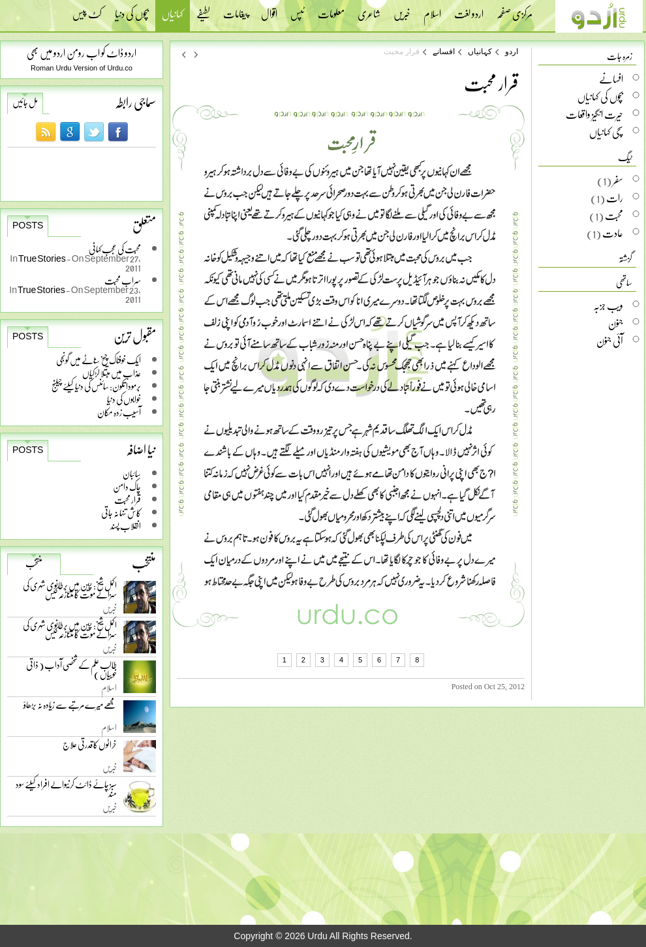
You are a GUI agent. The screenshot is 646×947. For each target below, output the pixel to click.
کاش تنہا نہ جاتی (121, 512)
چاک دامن (127, 486)
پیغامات (235, 10)
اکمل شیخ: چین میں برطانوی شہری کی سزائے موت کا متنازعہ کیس (70, 592)
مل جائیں (25, 102)
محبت (614, 215)
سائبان (132, 473)
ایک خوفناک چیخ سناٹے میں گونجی (98, 360)
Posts (27, 225)
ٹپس (297, 10)
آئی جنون (609, 341)
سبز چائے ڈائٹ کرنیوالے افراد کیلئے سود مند (66, 791)
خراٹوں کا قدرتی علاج (90, 747)
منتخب (33, 563)
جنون (615, 323)
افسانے (444, 51)
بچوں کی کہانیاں (600, 96)
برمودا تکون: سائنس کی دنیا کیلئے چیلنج (96, 386)
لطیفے (203, 10)
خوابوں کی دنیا (124, 399)
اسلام (432, 10)
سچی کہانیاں (606, 132)
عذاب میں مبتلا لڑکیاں (111, 373)
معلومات (331, 10)
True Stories (42, 258)
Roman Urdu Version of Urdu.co (81, 68)
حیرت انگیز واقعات (594, 114)
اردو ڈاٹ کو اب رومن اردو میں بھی (81, 52)
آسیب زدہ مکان (119, 412)
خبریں (401, 10)
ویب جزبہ (608, 305)
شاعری (369, 10)
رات (614, 198)
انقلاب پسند (125, 525)
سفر (618, 180)
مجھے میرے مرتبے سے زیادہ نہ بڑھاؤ (70, 707)
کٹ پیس (87, 10)
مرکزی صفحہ (514, 10)
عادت (612, 233)
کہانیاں (172, 15)
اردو (511, 51)
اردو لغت (469, 10)
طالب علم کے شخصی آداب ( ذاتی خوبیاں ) (71, 671)
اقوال (269, 10)
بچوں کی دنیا (132, 10)
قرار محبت (127, 499)
